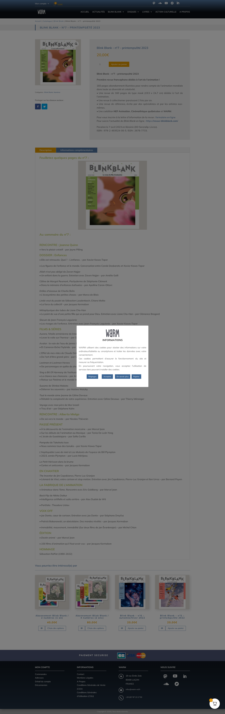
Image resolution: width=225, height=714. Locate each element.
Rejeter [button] (136, 376)
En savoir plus (123, 376)
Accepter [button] (107, 376)
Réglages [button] (92, 376)
